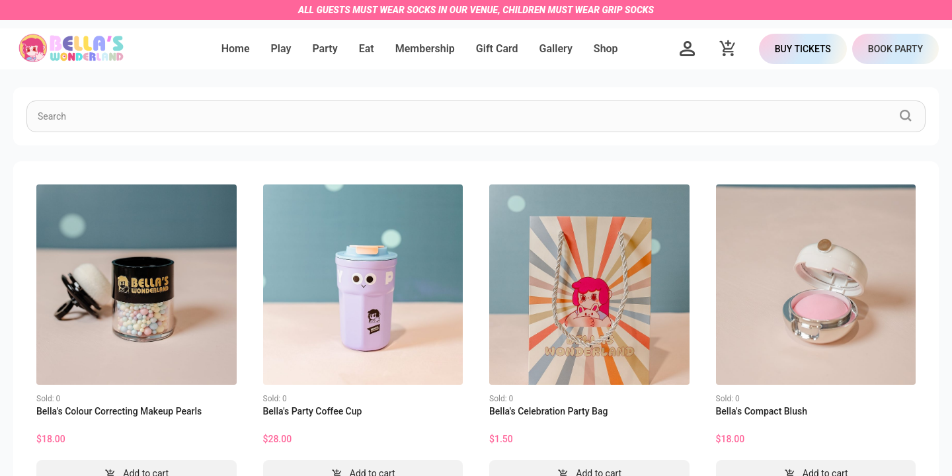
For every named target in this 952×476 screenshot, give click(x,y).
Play (281, 48)
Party (324, 48)
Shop (606, 48)
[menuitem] (235, 49)
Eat (366, 48)
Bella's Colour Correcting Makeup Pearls (119, 411)
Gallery (556, 48)
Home (235, 48)
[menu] (419, 49)
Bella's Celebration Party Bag (548, 411)
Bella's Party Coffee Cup (312, 411)
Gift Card (497, 48)
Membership (425, 48)
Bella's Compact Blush (761, 411)
